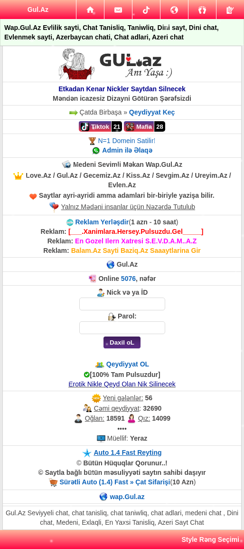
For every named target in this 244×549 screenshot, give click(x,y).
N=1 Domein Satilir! (126, 140)
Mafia (139, 127)
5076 (128, 278)
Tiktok (95, 127)
